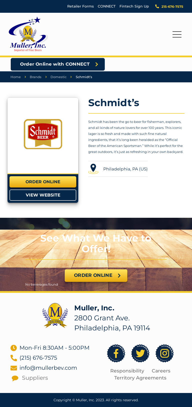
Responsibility (127, 371)
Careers (161, 371)
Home (15, 77)
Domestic (58, 77)
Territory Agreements (140, 378)
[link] (43, 135)
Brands (36, 77)
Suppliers (35, 377)
